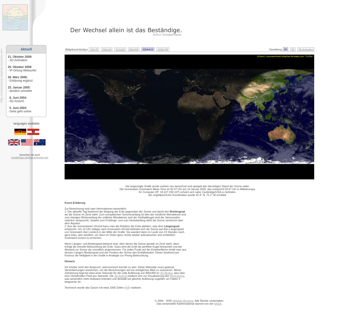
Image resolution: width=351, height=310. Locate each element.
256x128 (106, 49)
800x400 (133, 49)
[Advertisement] (126, 11)
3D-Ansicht (120, 275)
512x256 (120, 49)
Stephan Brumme (183, 300)
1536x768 (162, 49)
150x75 (94, 49)
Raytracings (177, 275)
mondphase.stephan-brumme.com (29, 157)
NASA (217, 303)
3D (292, 49)
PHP (127, 287)
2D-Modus (166, 272)
